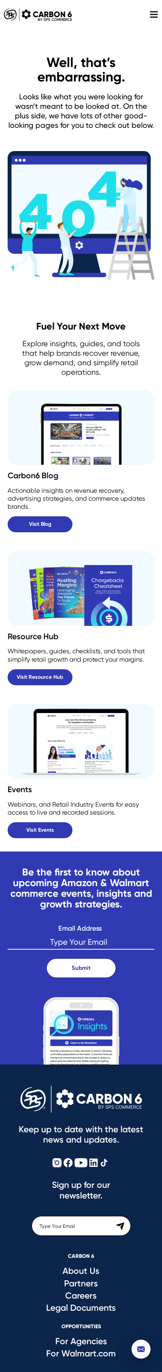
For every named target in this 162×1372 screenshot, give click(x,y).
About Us (81, 1270)
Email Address (80, 928)
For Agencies (81, 1341)
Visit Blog (40, 524)
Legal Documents (81, 1307)
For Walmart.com (81, 1353)
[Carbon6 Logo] (81, 1099)
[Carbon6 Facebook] (68, 1163)
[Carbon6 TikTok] (104, 1163)
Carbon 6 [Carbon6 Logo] (36, 14)
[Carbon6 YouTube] (81, 1163)
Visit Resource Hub (40, 677)
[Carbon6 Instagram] (57, 1163)
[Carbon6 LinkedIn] (93, 1163)
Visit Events (40, 830)
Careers (81, 1295)
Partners (81, 1283)
